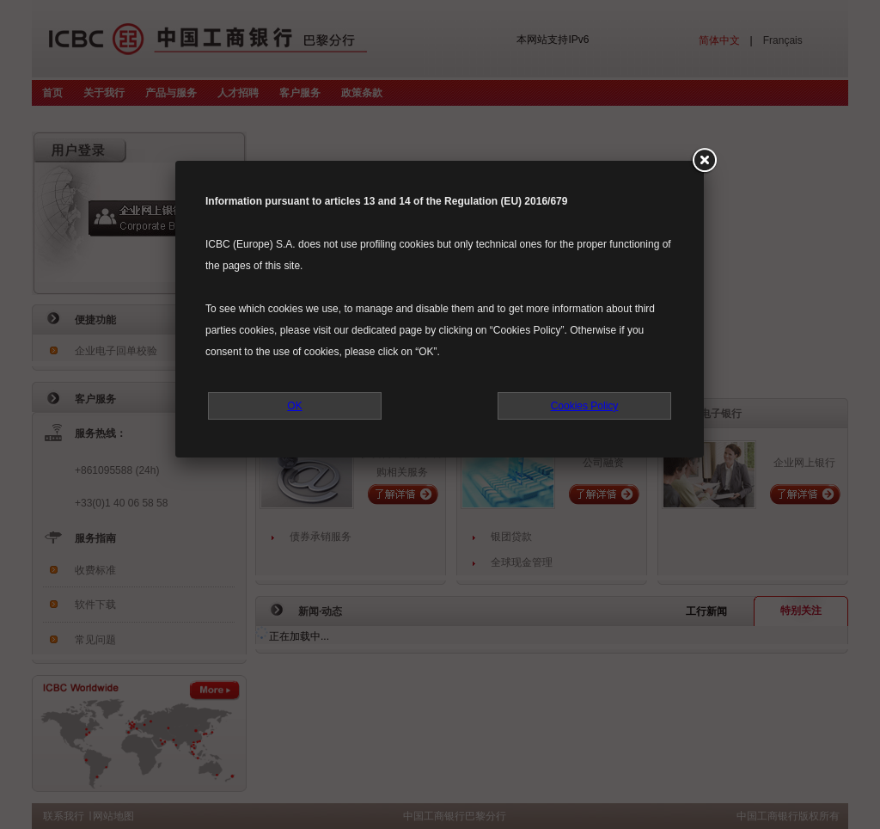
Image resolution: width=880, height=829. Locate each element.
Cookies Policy (585, 406)
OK (294, 406)
